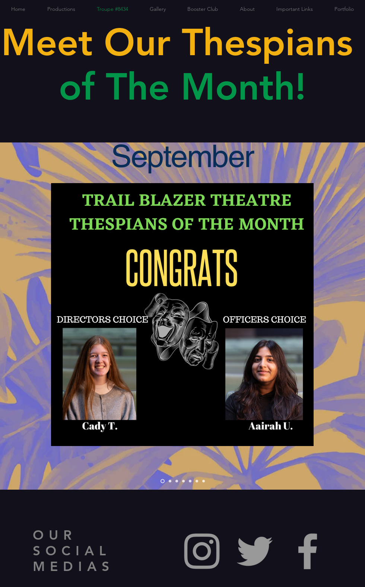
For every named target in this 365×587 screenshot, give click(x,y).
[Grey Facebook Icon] (307, 551)
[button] (61, 9)
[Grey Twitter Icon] (255, 551)
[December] (183, 481)
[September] (163, 481)
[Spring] (190, 481)
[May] (203, 481)
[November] (176, 481)
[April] (197, 481)
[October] (170, 481)
